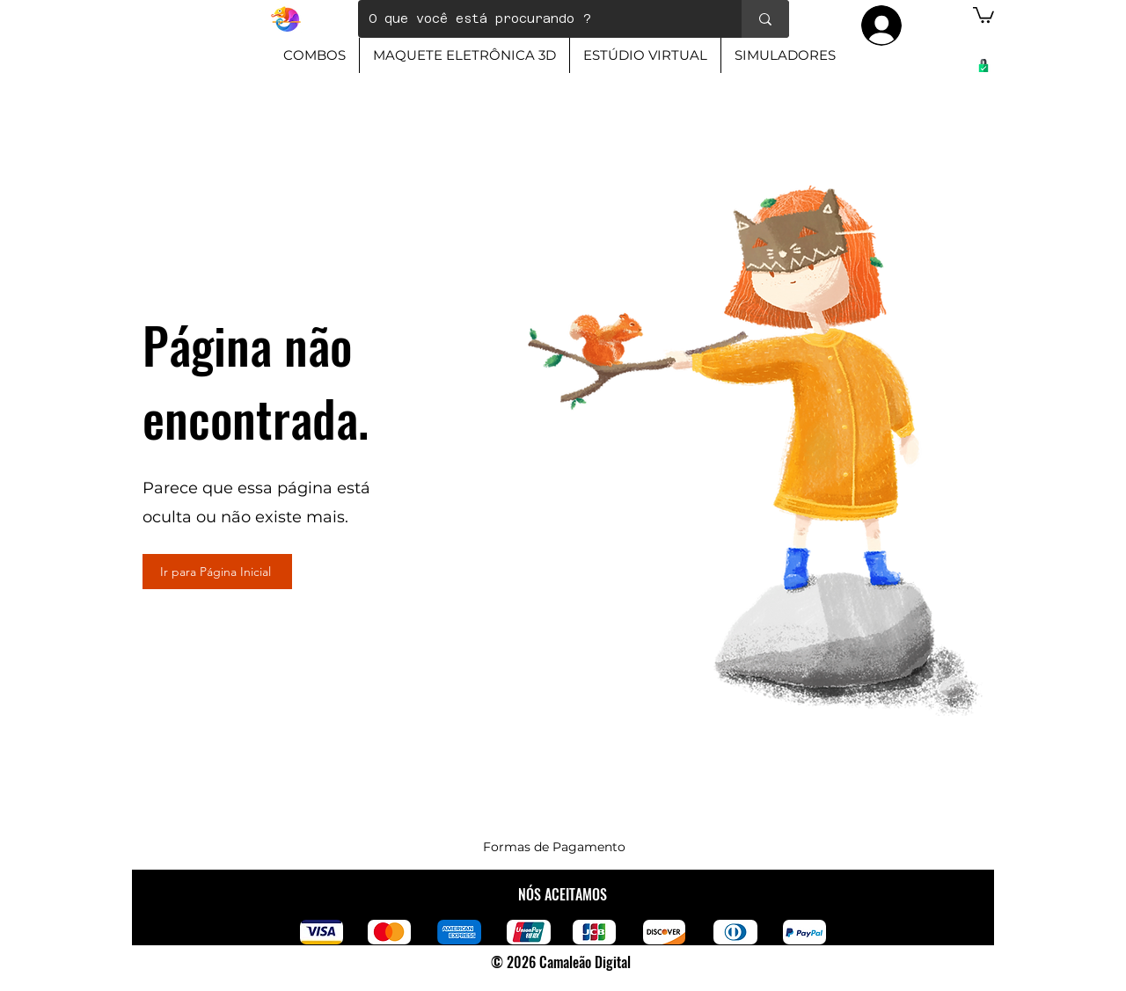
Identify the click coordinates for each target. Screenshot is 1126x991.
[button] (983, 14)
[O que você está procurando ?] (537, 19)
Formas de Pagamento (554, 847)
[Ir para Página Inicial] (217, 571)
